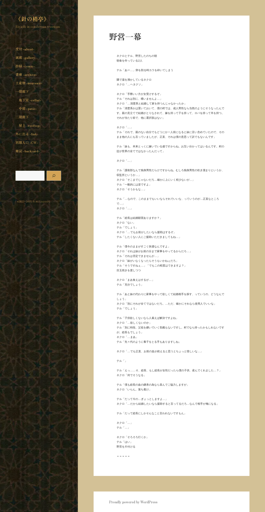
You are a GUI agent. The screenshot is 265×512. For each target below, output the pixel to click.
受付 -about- (25, 48)
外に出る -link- (27, 133)
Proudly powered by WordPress (133, 501)
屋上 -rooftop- (30, 125)
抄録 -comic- (25, 65)
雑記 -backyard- (28, 150)
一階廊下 (22, 91)
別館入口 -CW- (27, 142)
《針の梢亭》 (32, 19)
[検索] (54, 176)
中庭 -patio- (28, 108)
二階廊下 (22, 116)
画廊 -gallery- (26, 57)
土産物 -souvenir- (29, 82)
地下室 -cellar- (30, 99)
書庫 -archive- (26, 74)
